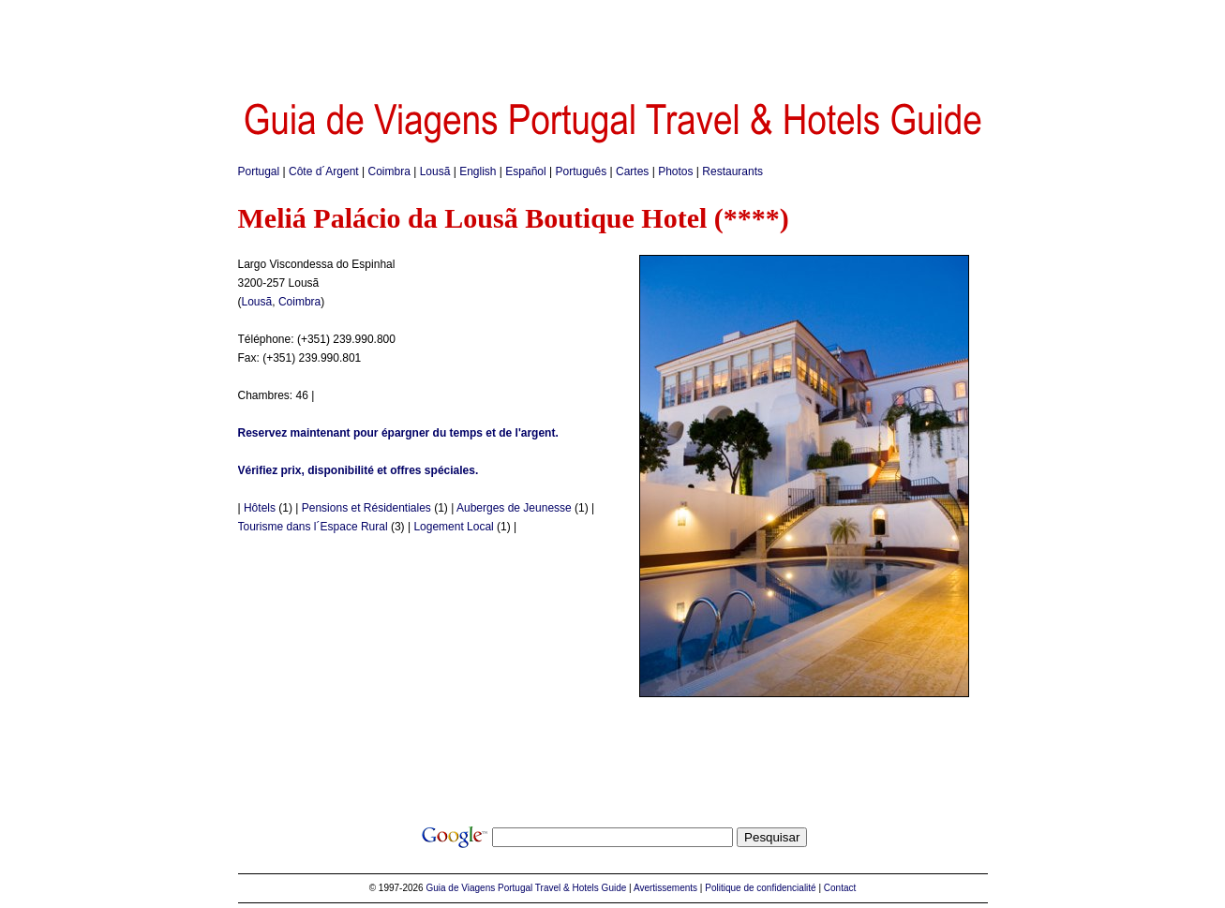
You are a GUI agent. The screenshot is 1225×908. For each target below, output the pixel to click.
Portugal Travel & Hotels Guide (562, 888)
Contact (840, 888)
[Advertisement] (613, 42)
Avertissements (665, 888)
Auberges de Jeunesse (514, 507)
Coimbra (389, 171)
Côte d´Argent (324, 171)
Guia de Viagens (460, 888)
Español (525, 171)
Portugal (259, 171)
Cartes (632, 171)
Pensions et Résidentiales (366, 507)
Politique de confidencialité (760, 888)
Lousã (435, 171)
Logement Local (453, 526)
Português (581, 171)
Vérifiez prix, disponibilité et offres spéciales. (358, 470)
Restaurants (732, 171)
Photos (675, 171)
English (477, 171)
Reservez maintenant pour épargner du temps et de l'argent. (398, 432)
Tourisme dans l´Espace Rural (313, 526)
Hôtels (260, 507)
